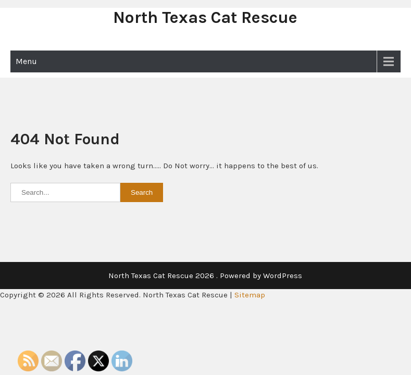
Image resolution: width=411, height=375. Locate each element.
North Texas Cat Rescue (205, 17)
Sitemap (249, 294)
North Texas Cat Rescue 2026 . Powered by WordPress (205, 275)
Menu (26, 61)
